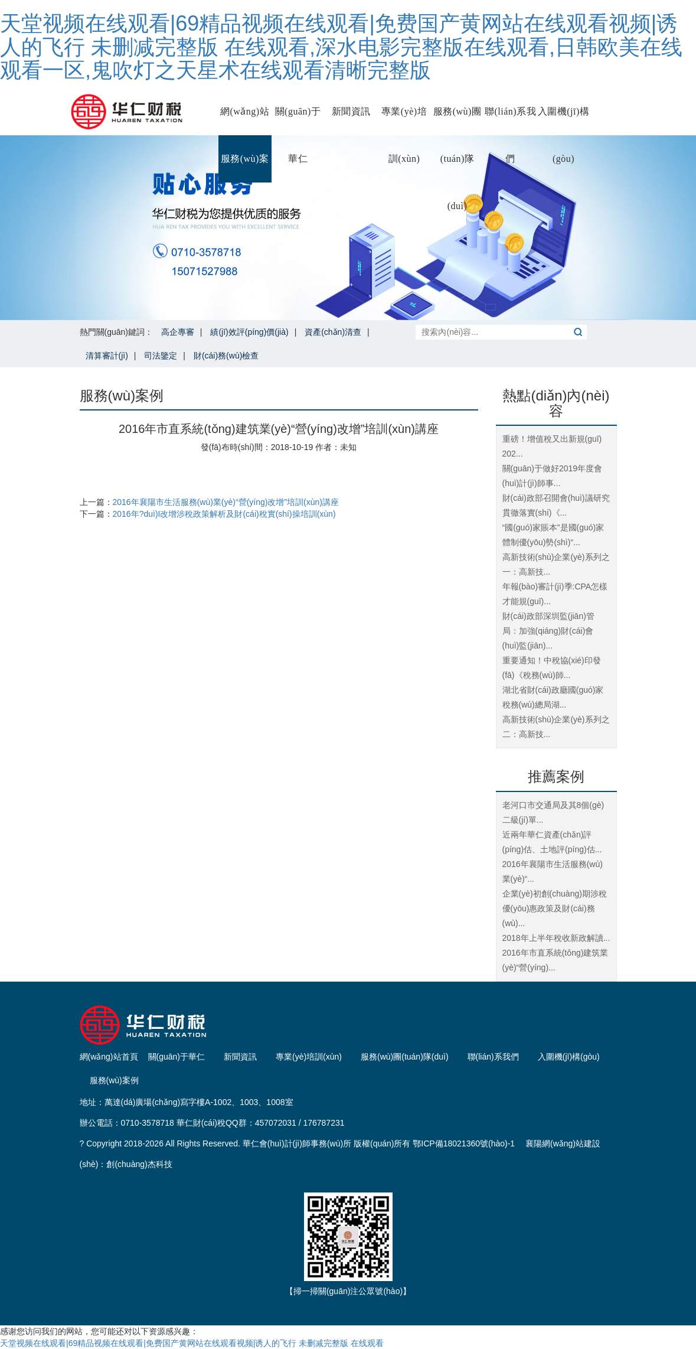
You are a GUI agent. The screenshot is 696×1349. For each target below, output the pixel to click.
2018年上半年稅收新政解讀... (556, 938)
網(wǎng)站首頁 (244, 120)
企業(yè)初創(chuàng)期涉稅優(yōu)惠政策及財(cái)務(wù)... (554, 908)
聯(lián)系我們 (510, 120)
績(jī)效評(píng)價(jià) (249, 332)
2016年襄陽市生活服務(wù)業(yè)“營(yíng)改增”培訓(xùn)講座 (226, 502)
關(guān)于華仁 (298, 120)
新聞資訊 (351, 111)
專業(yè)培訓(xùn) (404, 120)
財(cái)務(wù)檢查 (226, 355)
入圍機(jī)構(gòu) (564, 120)
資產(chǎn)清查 (333, 332)
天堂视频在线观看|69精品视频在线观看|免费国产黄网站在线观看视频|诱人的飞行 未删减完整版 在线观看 (192, 1343)
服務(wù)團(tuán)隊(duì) (457, 120)
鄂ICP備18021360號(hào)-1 (464, 1143)
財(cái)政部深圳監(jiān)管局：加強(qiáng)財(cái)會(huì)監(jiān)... (548, 630)
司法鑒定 (160, 355)
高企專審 (177, 332)
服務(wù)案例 (245, 168)
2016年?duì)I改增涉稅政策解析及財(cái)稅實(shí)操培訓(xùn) (224, 514)
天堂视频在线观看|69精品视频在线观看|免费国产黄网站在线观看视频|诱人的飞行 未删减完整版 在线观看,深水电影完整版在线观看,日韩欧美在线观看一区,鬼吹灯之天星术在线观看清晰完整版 (341, 46)
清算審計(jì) (107, 355)
